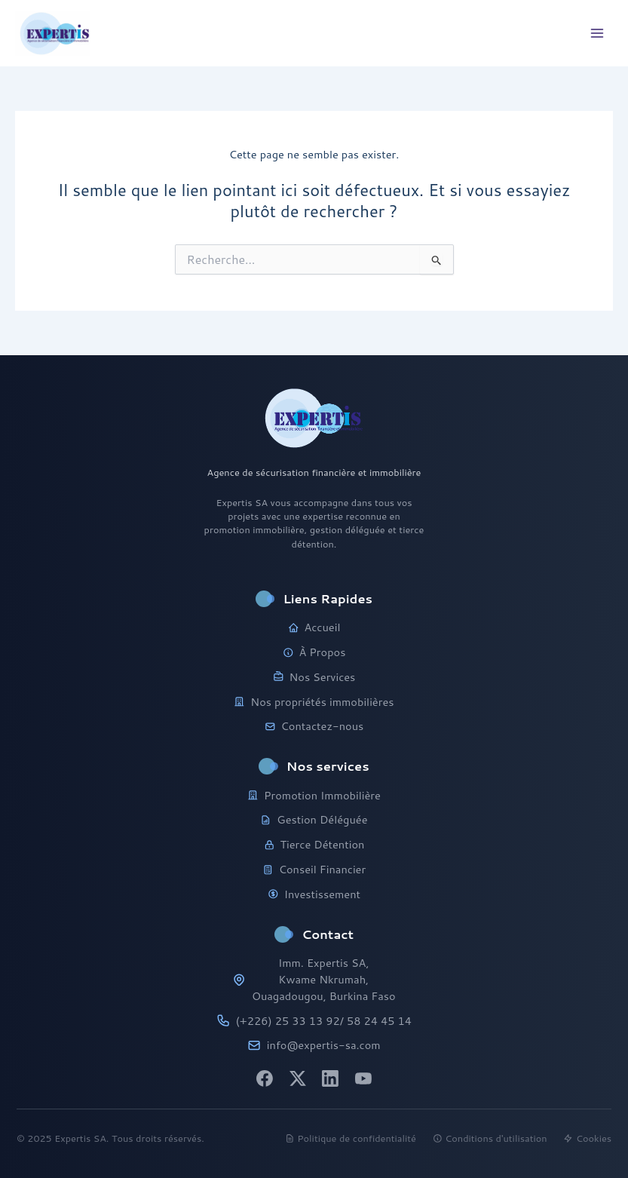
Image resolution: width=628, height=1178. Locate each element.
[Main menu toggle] (597, 33)
